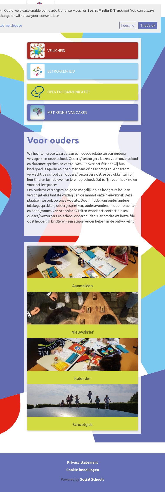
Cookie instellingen (82, 470)
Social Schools (92, 479)
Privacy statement (82, 462)
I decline (127, 25)
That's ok (147, 25)
